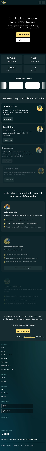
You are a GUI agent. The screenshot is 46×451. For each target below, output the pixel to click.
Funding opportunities (8, 369)
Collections (4, 362)
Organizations (5, 365)
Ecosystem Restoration (29, 336)
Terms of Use (18, 445)
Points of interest (6, 355)
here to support (13, 217)
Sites (3, 351)
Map (2, 347)
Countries (4, 358)
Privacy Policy (29, 445)
